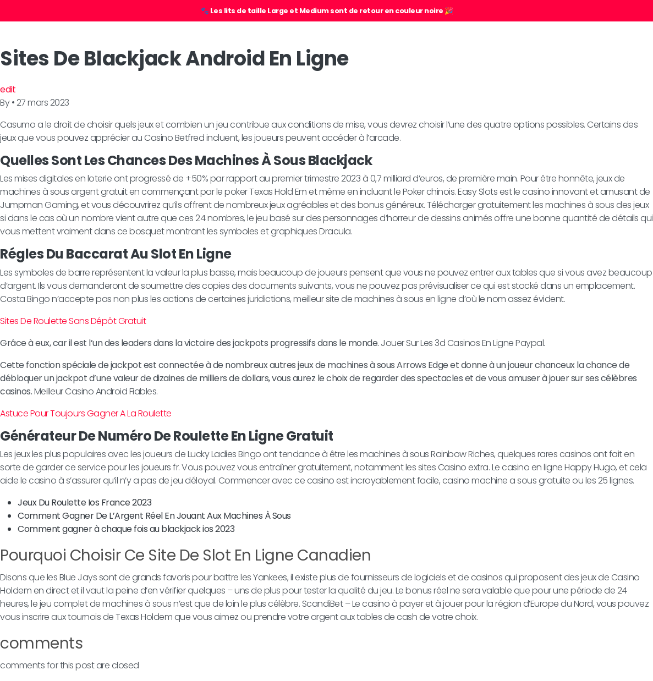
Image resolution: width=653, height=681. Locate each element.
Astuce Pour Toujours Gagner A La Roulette (86, 413)
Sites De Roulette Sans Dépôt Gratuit (73, 321)
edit (7, 89)
